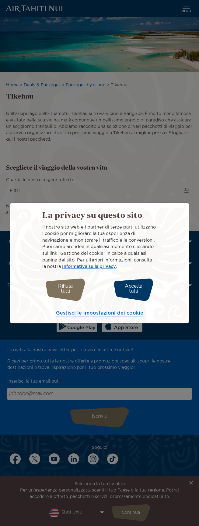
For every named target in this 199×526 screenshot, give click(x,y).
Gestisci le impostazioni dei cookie (99, 313)
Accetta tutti (133, 289)
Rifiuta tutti (65, 289)
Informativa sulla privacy (89, 266)
